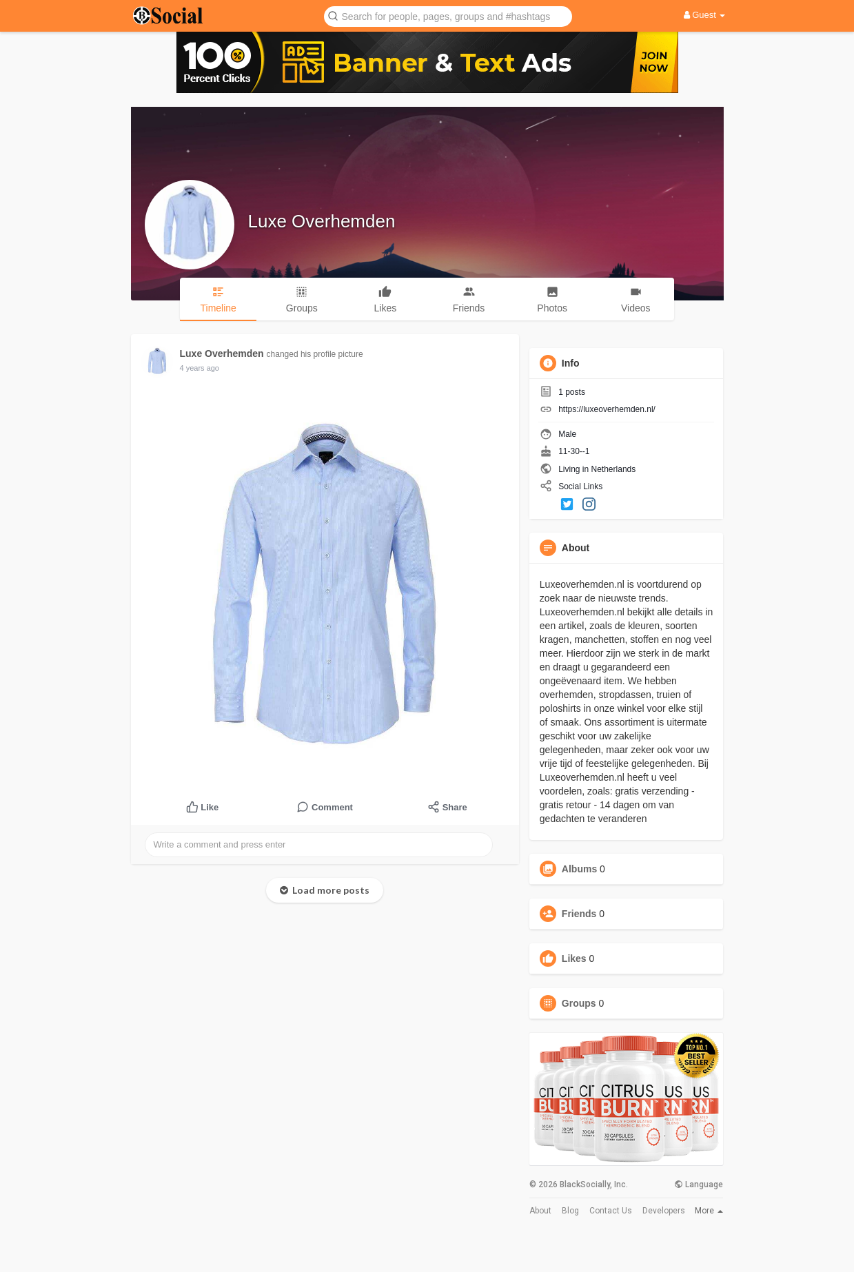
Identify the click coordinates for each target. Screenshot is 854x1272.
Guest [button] (705, 15)
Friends (579, 913)
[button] (448, 15)
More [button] (709, 1210)
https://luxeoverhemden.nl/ (606, 409)
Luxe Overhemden (322, 221)
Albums (579, 868)
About (540, 1211)
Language (698, 1184)
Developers (663, 1211)
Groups (579, 1003)
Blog (570, 1211)
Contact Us (610, 1211)
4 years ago (199, 368)
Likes (574, 958)
